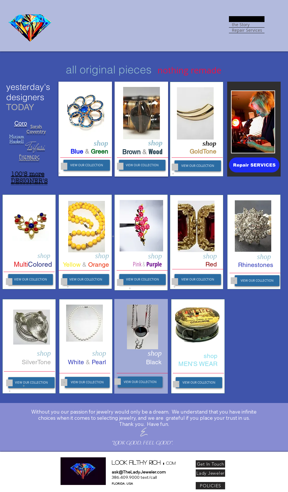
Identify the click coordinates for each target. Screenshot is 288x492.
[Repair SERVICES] (254, 164)
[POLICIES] (210, 485)
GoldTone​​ (203, 151)
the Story (241, 24)
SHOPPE (239, 19)
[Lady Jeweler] (210, 473)
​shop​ (210, 356)
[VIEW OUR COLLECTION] (86, 165)
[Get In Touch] (210, 464)
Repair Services (247, 30)
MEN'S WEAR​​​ (197, 363)
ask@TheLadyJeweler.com (139, 472)
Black (154, 362)
